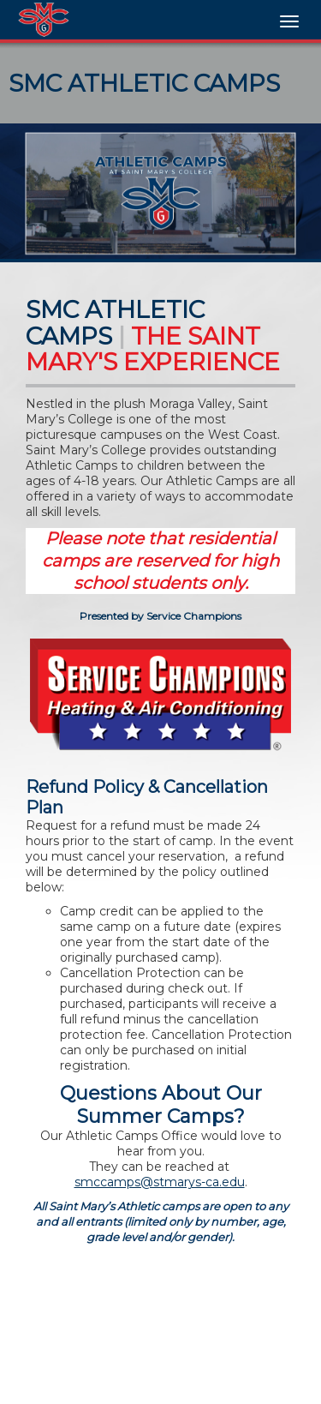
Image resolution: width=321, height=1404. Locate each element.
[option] (160, 191)
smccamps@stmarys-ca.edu (159, 1182)
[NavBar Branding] (43, 19)
